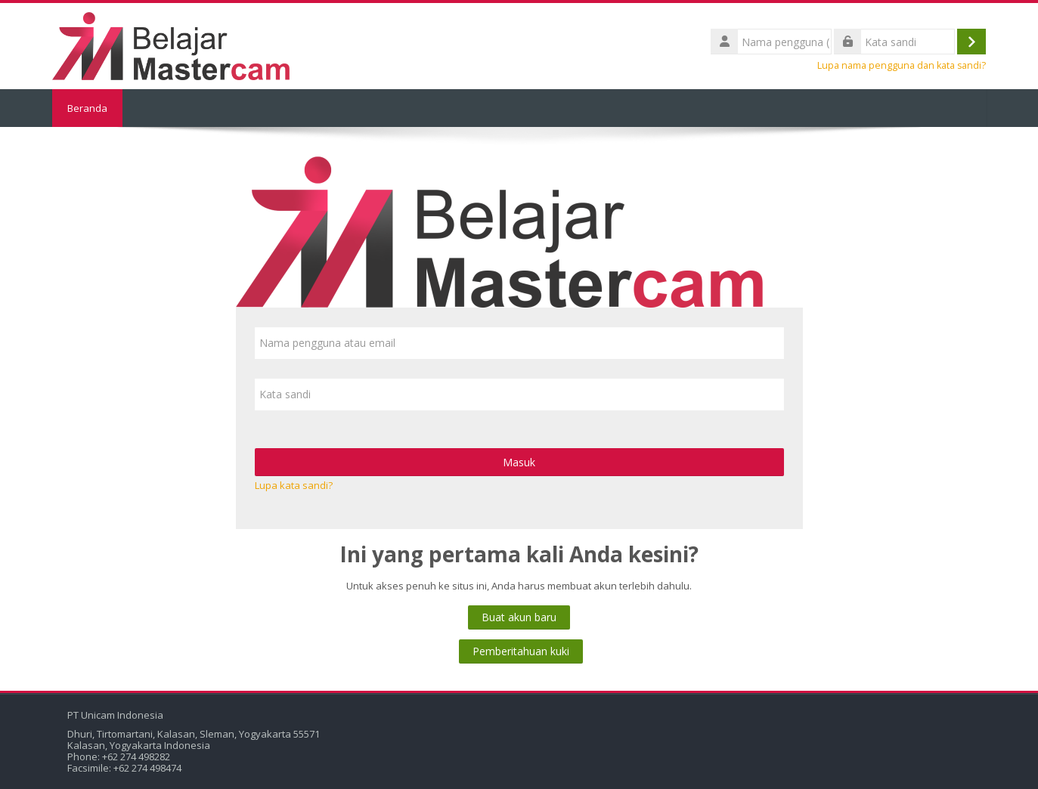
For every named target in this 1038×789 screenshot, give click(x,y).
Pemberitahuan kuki (521, 651)
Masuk (519, 462)
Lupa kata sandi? (294, 485)
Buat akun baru (519, 617)
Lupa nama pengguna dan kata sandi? (901, 65)
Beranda (87, 108)
